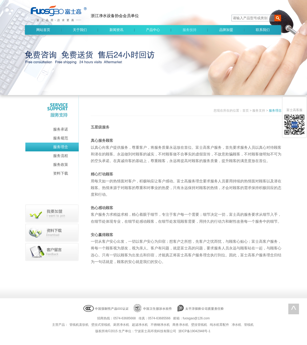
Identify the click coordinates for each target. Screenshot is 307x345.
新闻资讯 (116, 30)
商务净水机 (180, 325)
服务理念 (60, 147)
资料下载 (60, 173)
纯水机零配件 (219, 325)
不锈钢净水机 (160, 325)
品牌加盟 (226, 30)
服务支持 (258, 110)
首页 (245, 110)
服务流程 (60, 156)
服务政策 (60, 164)
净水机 (236, 325)
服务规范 (60, 138)
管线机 (249, 325)
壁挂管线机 (199, 325)
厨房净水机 (121, 325)
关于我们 (80, 30)
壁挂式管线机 (101, 325)
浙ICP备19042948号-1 (194, 331)
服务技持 (189, 30)
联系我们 (263, 30)
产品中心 (153, 30)
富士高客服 (294, 110)
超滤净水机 (140, 325)
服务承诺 (60, 129)
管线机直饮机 (79, 325)
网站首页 (43, 30)
